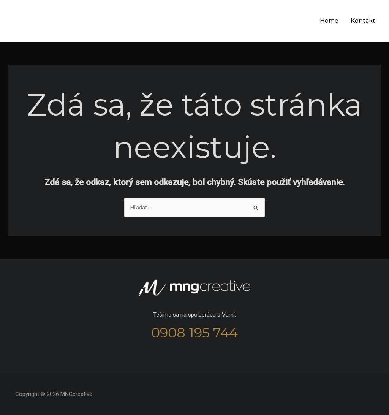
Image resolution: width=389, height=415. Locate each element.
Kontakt (363, 20)
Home (329, 20)
